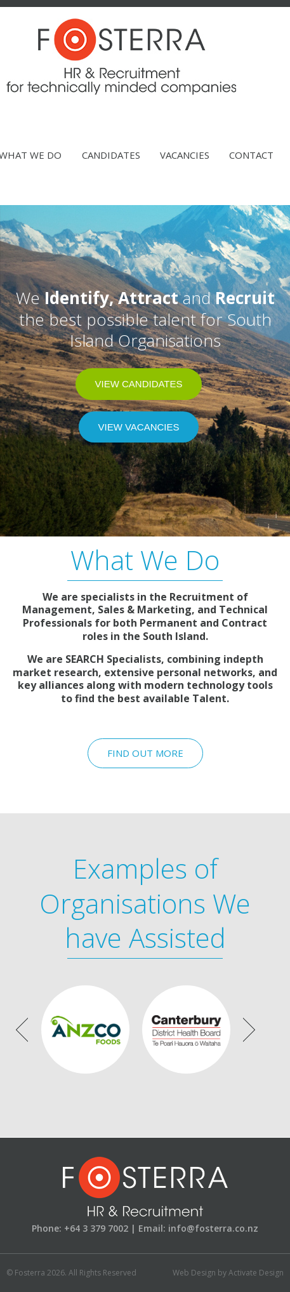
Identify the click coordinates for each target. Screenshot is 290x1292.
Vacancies (184, 155)
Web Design (194, 1273)
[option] (85, 1029)
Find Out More (145, 753)
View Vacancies (138, 427)
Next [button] (249, 1030)
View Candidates (138, 383)
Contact (251, 155)
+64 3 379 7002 (96, 1228)
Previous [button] (22, 1030)
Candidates (111, 155)
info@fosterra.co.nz (213, 1228)
